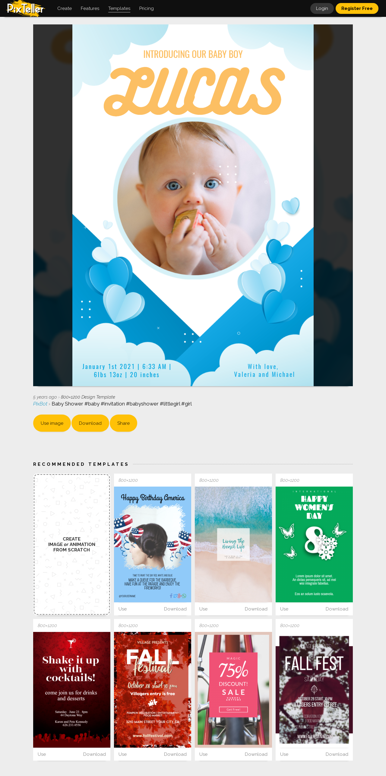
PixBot (41, 404)
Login (322, 8)
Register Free (357, 8)
